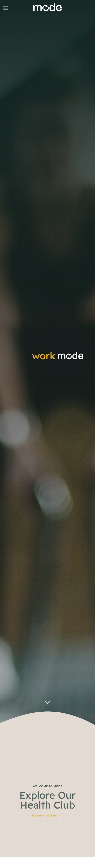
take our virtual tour (44, 828)
